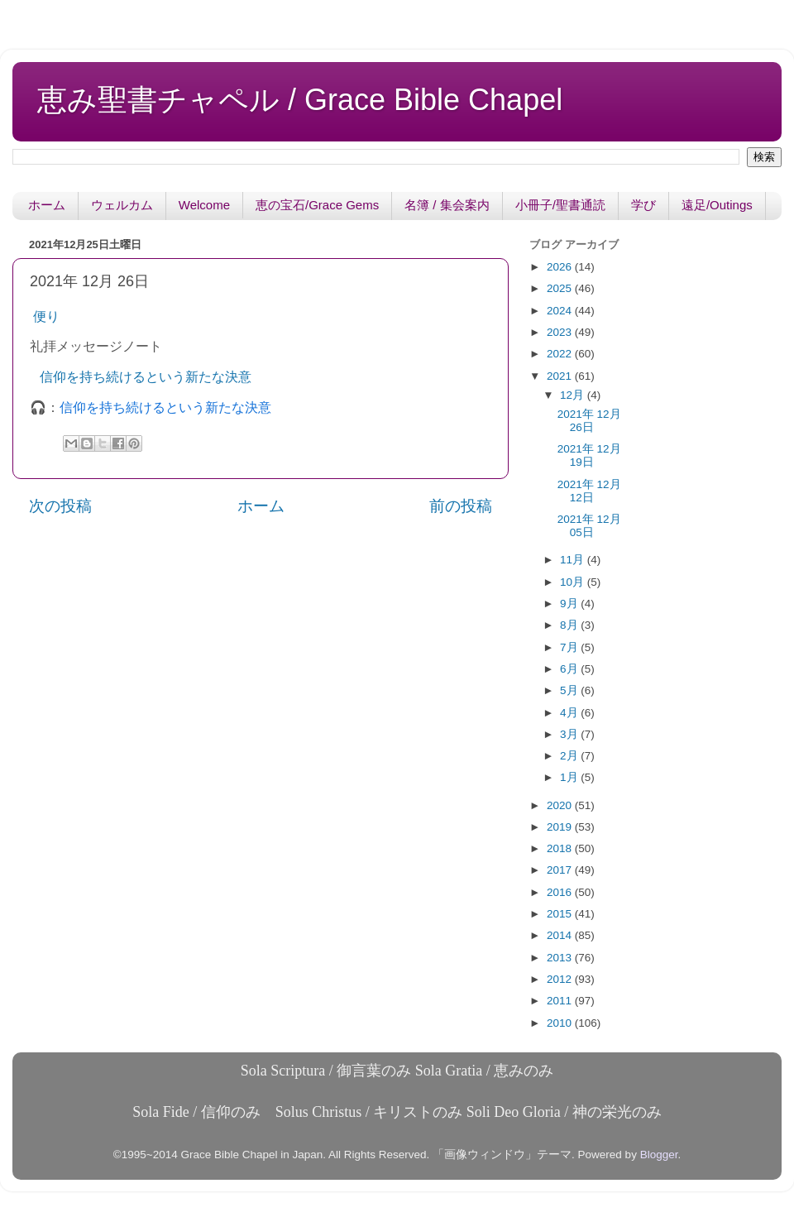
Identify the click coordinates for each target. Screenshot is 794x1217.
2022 (561, 353)
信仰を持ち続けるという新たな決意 (145, 377)
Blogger (659, 1154)
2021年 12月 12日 (589, 491)
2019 (561, 827)
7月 (570, 647)
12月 (573, 395)
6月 (570, 669)
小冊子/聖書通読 (560, 205)
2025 (561, 288)
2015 (561, 914)
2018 (561, 848)
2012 (561, 979)
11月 (573, 559)
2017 (561, 870)
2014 (561, 935)
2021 (561, 376)
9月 (570, 603)
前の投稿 (460, 506)
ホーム (46, 205)
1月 (570, 777)
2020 (561, 805)
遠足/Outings (717, 205)
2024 (561, 310)
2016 (561, 892)
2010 (561, 1023)
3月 (570, 734)
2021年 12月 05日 (589, 526)
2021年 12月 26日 (589, 421)
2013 (561, 957)
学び (643, 205)
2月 (570, 756)
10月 (573, 582)
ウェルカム (122, 205)
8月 (570, 625)
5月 (570, 690)
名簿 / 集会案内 (447, 205)
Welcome (204, 205)
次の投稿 (60, 506)
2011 (561, 1000)
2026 (561, 267)
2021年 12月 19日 (589, 455)
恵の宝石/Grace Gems (317, 205)
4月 (570, 713)
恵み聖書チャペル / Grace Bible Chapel (299, 100)
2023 (561, 332)
